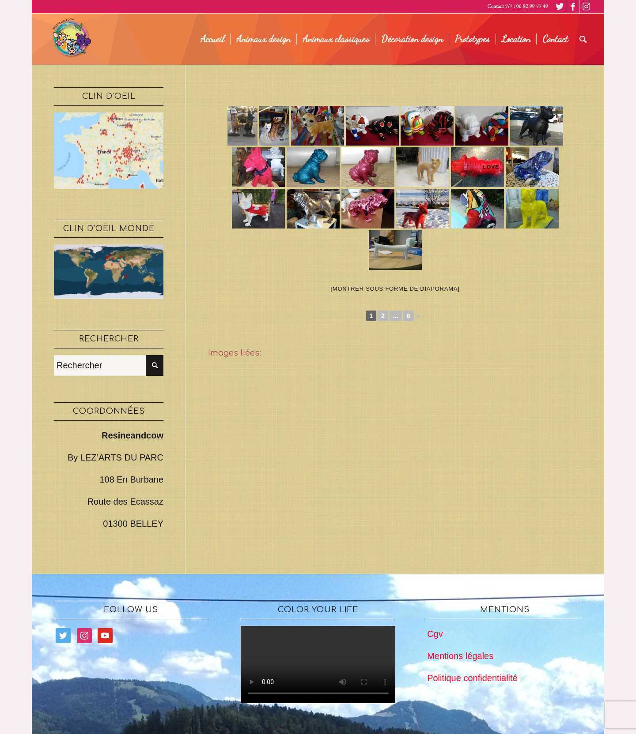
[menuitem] (212, 39)
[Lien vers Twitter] (559, 6)
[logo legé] (70, 39)
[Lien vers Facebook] (572, 6)
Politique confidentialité (472, 678)
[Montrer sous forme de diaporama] (395, 288)
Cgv (435, 634)
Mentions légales (460, 656)
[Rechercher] (583, 39)
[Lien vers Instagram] (586, 6)
